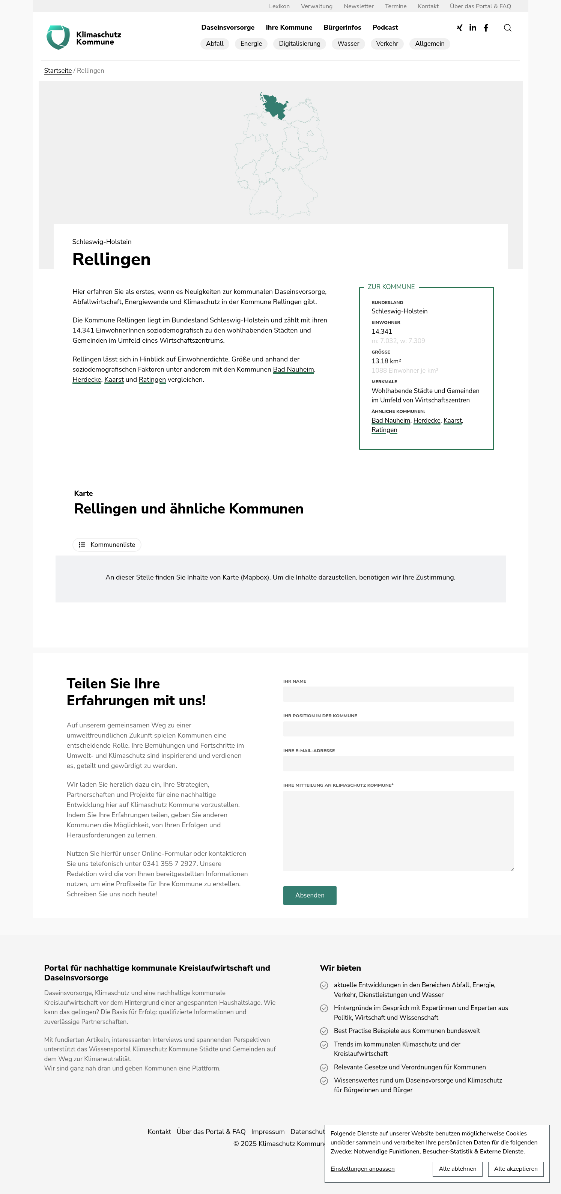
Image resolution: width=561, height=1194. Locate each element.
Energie (251, 43)
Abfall (215, 43)
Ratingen (152, 379)
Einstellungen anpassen (363, 1169)
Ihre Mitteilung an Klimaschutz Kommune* (338, 785)
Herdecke (86, 379)
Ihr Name (294, 681)
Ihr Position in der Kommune (320, 716)
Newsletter (359, 6)
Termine (396, 6)
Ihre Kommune (289, 27)
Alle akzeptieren (516, 1169)
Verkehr (387, 43)
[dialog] (437, 1154)
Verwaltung (316, 6)
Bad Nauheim (293, 369)
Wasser (348, 43)
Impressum (268, 1131)
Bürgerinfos (342, 27)
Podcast (385, 27)
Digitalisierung (299, 43)
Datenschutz (309, 1131)
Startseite (58, 70)
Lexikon (279, 6)
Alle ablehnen (457, 1169)
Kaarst (114, 379)
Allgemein (430, 43)
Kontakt (428, 6)
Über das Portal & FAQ (480, 6)
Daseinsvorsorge (228, 27)
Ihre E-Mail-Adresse (309, 751)
